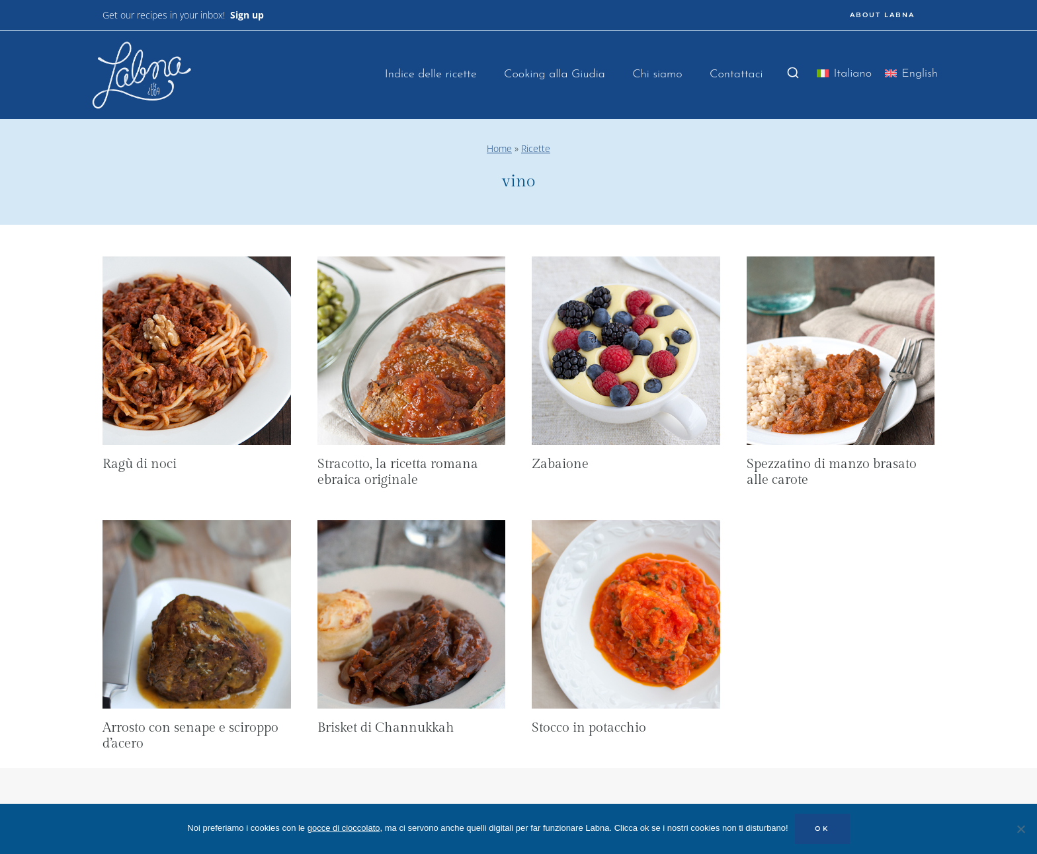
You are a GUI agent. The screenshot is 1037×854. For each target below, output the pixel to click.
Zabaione (560, 464)
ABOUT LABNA (882, 15)
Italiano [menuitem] (852, 73)
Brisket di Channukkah (385, 728)
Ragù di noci (140, 464)
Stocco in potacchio (589, 728)
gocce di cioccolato (344, 828)
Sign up (247, 15)
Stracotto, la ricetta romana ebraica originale (397, 472)
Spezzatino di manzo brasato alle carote (832, 472)
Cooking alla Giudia (554, 74)
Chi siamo (657, 74)
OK (822, 828)
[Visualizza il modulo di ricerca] (793, 73)
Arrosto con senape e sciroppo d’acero (190, 736)
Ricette (535, 148)
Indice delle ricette (431, 74)
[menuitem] (844, 76)
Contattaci (736, 74)
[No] (1020, 828)
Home (499, 148)
